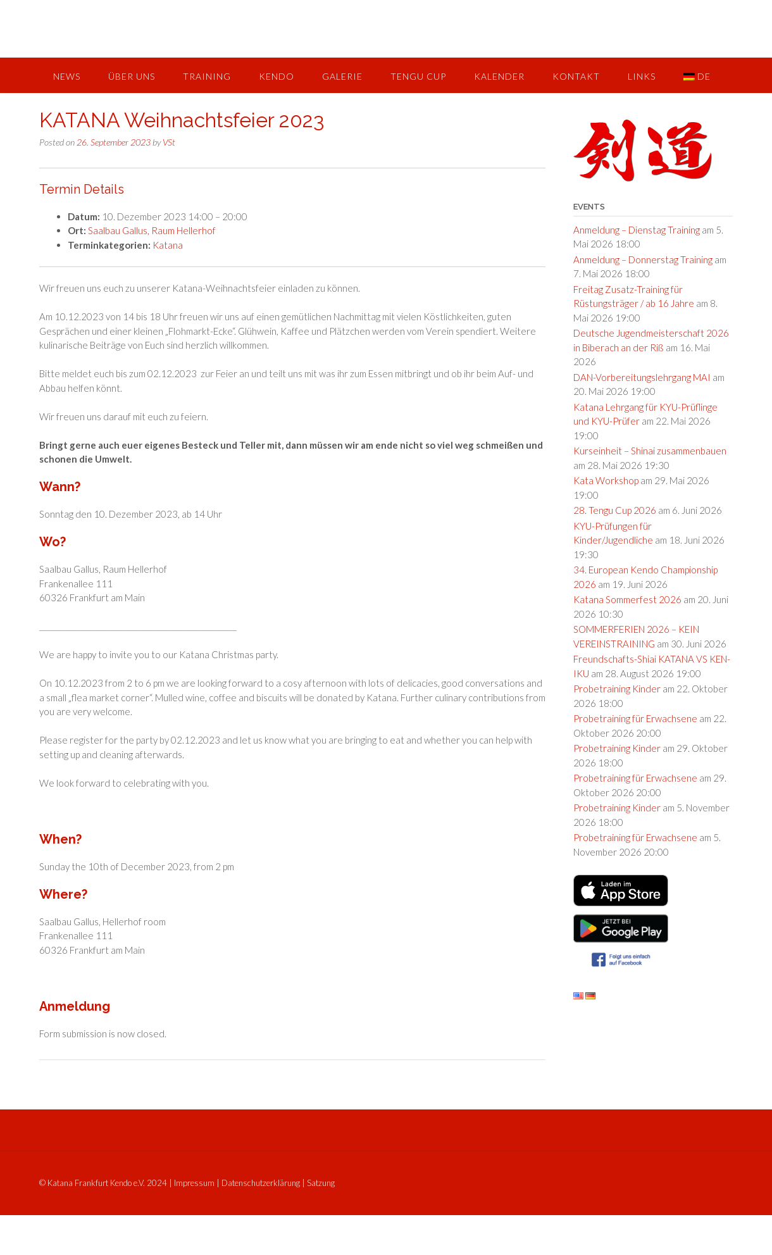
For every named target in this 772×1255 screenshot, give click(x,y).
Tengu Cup (418, 76)
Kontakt (576, 76)
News (66, 76)
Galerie (342, 76)
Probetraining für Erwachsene (635, 718)
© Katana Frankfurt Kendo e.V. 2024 (103, 1183)
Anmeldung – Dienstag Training (636, 229)
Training (207, 76)
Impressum (194, 1183)
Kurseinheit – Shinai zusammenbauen (649, 450)
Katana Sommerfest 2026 (627, 599)
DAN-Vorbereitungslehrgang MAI (642, 377)
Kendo (276, 76)
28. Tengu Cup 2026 (614, 510)
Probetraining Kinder (617, 688)
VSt (169, 142)
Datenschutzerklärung (260, 1183)
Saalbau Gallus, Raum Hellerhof (152, 230)
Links (642, 76)
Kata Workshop (605, 480)
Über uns (131, 76)
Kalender (499, 76)
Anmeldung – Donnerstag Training (643, 259)
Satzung (321, 1183)
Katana (168, 245)
